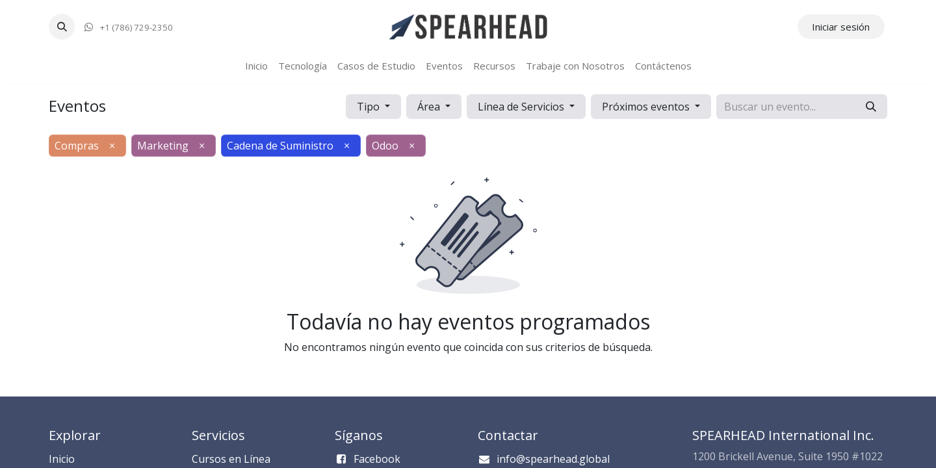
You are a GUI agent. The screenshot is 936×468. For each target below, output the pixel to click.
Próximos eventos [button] (647, 106)
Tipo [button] (369, 106)
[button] (62, 27)
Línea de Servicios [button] (522, 106)
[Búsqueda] (871, 106)
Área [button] (430, 106)
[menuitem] (256, 66)
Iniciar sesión (841, 26)
